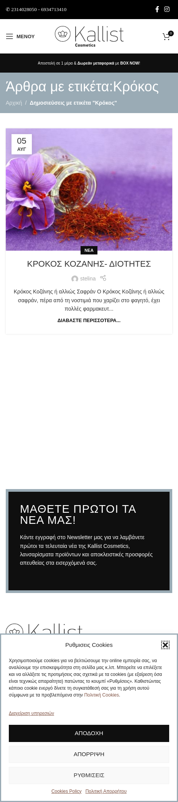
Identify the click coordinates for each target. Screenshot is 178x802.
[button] (165, 647)
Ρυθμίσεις (89, 777)
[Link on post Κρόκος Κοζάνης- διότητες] (89, 189)
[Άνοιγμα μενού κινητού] (20, 36)
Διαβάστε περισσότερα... (89, 320)
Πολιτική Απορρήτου (106, 793)
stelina (88, 278)
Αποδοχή (89, 735)
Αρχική (14, 103)
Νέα (89, 250)
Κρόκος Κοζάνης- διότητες (89, 264)
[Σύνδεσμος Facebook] (157, 9)
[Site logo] (89, 36)
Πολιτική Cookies (101, 697)
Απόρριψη (89, 756)
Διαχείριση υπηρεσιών (31, 715)
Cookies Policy (66, 793)
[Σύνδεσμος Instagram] (167, 9)
